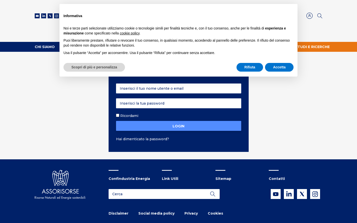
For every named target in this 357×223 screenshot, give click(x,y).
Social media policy (156, 213)
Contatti (277, 178)
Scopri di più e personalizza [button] (94, 67)
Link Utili (170, 178)
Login (178, 126)
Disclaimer (118, 213)
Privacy (191, 213)
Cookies (215, 213)
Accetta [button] (279, 67)
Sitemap (223, 178)
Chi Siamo (45, 47)
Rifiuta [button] (249, 67)
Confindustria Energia (129, 178)
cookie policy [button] (129, 33)
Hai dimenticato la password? (142, 139)
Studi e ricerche (312, 47)
